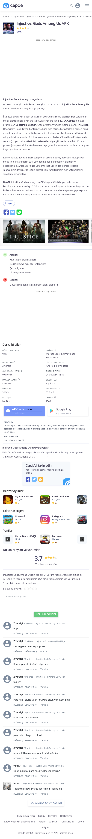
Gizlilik (41, 816)
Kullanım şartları (26, 816)
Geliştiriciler (68, 821)
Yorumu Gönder (46, 614)
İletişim (45, 827)
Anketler (53, 821)
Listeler (81, 821)
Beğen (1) (18, 651)
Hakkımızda (66, 816)
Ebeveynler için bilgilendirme (19, 821)
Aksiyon (9, 203)
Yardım (42, 821)
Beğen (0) (18, 634)
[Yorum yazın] (46, 600)
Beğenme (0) (31, 634)
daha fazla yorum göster (46, 803)
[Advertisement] (46, 51)
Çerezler (52, 816)
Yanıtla (44, 633)
